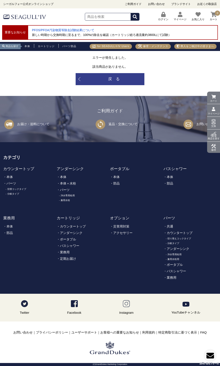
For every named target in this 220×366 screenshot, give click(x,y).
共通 (170, 226)
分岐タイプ (13, 193)
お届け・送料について (33, 124)
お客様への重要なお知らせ (119, 332)
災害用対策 (121, 226)
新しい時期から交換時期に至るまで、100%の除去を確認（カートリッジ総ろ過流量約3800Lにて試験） (101, 35)
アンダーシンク (70, 169)
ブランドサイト (181, 4)
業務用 (9, 218)
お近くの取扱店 (207, 4)
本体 (9, 177)
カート (213, 101)
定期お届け (68, 258)
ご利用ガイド (133, 4)
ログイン (163, 16)
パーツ (11, 183)
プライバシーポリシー (52, 332)
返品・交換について (123, 124)
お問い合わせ (156, 4)
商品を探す (214, 138)
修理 (213, 150)
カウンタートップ (18, 169)
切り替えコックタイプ (179, 238)
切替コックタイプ (16, 189)
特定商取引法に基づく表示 (177, 332)
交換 (213, 126)
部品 (116, 183)
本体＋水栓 (68, 183)
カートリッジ (68, 218)
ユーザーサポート (84, 332)
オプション (119, 218)
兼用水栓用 (173, 259)
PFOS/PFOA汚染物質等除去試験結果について (63, 30)
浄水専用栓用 (68, 195)
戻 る (113, 79)
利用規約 (148, 332)
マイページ (214, 113)
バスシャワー (175, 169)
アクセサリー (123, 233)
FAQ (203, 332)
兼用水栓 (65, 200)
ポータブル (119, 169)
